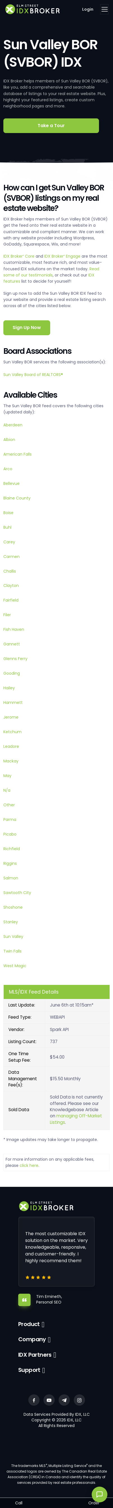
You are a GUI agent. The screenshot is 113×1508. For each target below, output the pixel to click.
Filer (7, 615)
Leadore (11, 746)
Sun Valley (13, 936)
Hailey (9, 688)
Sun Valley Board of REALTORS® (33, 374)
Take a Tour (51, 125)
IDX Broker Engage (63, 256)
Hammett (13, 702)
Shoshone (13, 907)
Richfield (11, 849)
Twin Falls (12, 951)
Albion (9, 439)
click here (29, 1165)
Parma (9, 819)
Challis (9, 571)
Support (29, 1370)
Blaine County (17, 498)
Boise (8, 513)
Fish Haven (13, 629)
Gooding (11, 673)
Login (87, 9)
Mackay (11, 761)
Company (32, 1339)
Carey (9, 542)
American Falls (17, 454)
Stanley (10, 922)
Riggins (10, 863)
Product (29, 1324)
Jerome (11, 717)
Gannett (11, 644)
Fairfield (11, 600)
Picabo (10, 834)
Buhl (7, 527)
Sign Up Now (27, 327)
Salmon (10, 878)
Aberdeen (12, 425)
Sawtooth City (17, 892)
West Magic (14, 966)
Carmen (11, 556)
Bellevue (11, 483)
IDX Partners (35, 1355)
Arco (7, 469)
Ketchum (12, 732)
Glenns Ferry (15, 658)
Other (9, 805)
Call (18, 1503)
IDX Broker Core (19, 256)
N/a (6, 790)
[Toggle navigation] (104, 9)
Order (94, 1503)
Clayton (11, 585)
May (7, 775)
